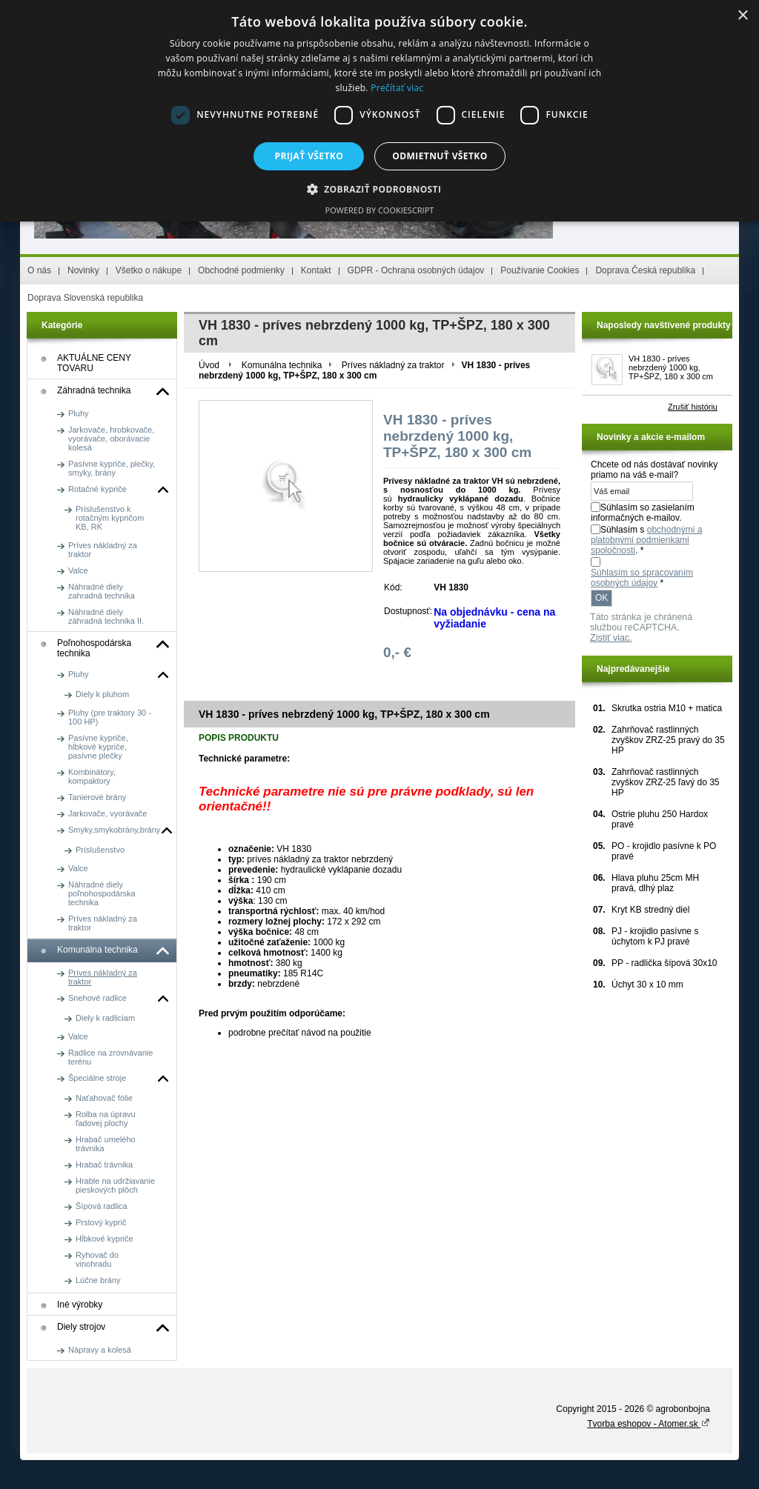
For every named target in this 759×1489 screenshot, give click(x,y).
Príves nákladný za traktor (393, 365)
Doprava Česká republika (645, 270)
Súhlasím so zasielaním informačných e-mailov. (643, 512)
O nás (39, 270)
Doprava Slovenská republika (85, 298)
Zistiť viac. (611, 638)
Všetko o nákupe (149, 270)
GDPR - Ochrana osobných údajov (416, 270)
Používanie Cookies (539, 270)
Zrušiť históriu (692, 406)
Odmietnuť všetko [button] (439, 156)
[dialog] (379, 110)
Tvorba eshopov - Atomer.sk (648, 1424)
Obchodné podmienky (241, 270)
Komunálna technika (282, 365)
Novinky (83, 270)
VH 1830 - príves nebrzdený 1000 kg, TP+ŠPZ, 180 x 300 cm (671, 367)
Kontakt (316, 270)
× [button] (742, 15)
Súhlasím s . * (646, 540)
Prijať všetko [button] (309, 156)
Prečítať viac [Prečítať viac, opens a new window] (397, 87)
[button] (380, 188)
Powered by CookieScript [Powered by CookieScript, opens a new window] (379, 210)
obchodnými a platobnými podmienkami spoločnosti (646, 540)
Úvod (209, 365)
